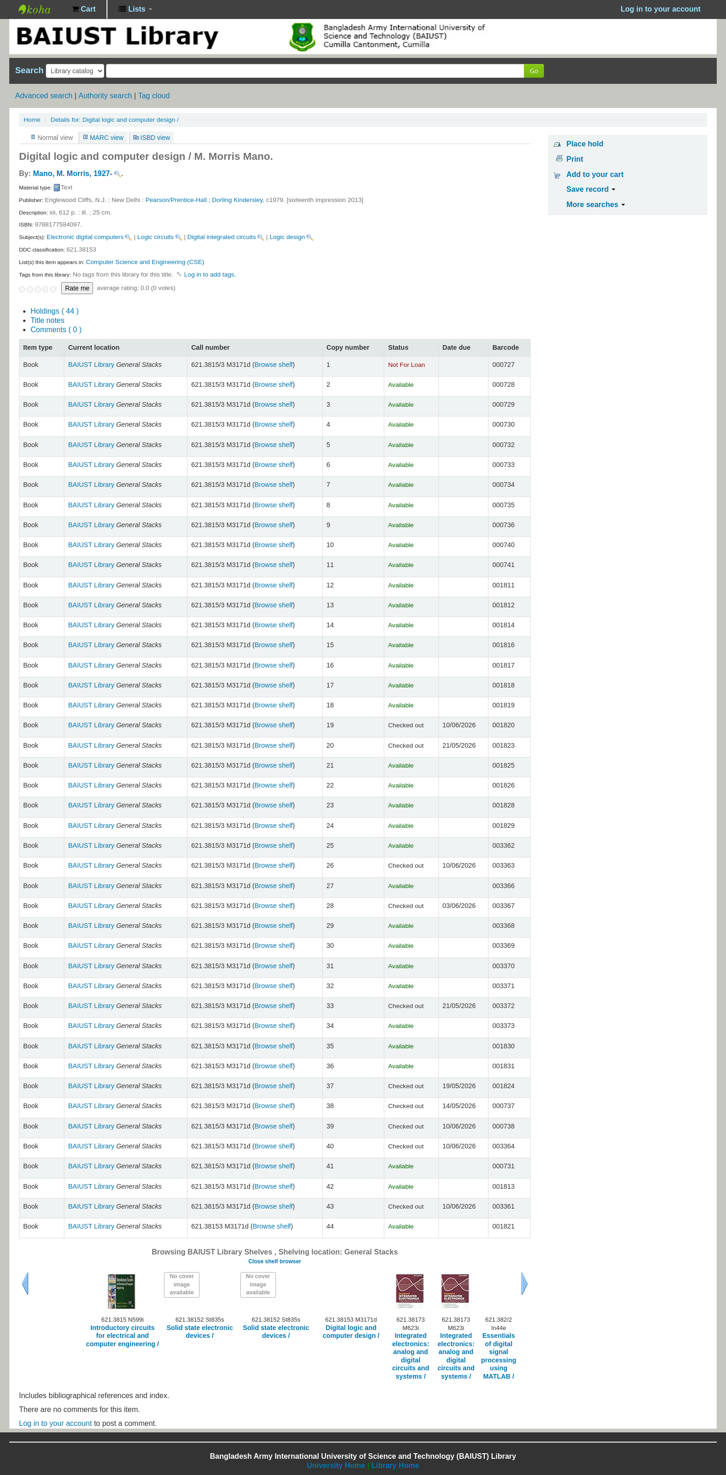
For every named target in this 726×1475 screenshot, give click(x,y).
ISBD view (155, 137)
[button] (83, 9)
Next (524, 1283)
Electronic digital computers (85, 236)
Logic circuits (156, 236)
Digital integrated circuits (222, 236)
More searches (595, 204)
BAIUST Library (42, 9)
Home (32, 119)
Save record (590, 189)
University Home (336, 1465)
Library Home (395, 1465)
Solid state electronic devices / (200, 1331)
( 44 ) (55, 311)
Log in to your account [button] (661, 9)
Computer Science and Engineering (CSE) (145, 261)
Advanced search (44, 96)
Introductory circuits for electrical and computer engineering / (122, 1336)
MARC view (107, 137)
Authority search (105, 96)
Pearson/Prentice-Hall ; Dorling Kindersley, (205, 199)
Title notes (47, 320)
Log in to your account (55, 1423)
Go (534, 70)
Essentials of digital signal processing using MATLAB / (498, 1356)
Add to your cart (595, 174)
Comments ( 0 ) (56, 330)
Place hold (584, 144)
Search (29, 70)
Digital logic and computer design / (114, 119)
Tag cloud (154, 96)
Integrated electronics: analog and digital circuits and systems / (410, 1356)
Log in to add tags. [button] (210, 274)
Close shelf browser (274, 1261)
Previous (25, 1283)
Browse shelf (274, 364)
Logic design (287, 236)
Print (574, 159)
